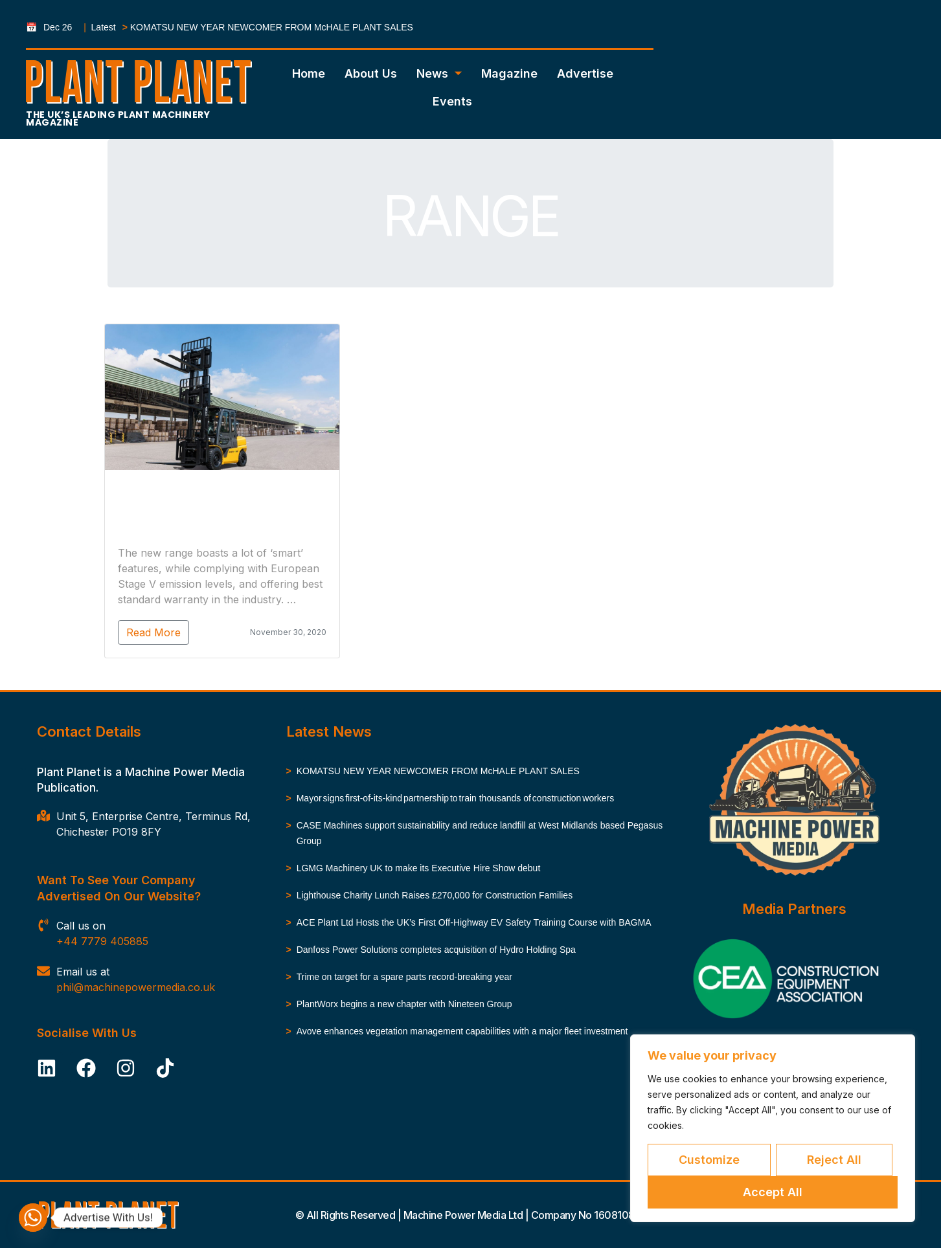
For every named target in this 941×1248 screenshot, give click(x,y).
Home (308, 73)
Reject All (834, 1159)
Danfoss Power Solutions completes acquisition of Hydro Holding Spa (436, 949)
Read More (118, 632)
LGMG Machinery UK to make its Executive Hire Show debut (420, 868)
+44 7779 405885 (102, 941)
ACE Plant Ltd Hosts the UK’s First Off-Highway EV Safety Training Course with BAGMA (474, 922)
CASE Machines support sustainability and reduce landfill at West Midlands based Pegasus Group (480, 833)
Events (452, 101)
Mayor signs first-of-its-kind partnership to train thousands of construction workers (457, 798)
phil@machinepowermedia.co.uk (135, 987)
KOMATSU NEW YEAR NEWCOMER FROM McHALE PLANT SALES (271, 27)
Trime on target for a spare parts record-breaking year (404, 977)
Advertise (585, 73)
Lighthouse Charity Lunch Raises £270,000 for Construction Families (435, 895)
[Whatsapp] (33, 1217)
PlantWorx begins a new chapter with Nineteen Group (404, 1004)
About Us (371, 73)
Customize (709, 1159)
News (439, 73)
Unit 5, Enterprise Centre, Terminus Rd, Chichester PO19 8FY (153, 824)
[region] (772, 1128)
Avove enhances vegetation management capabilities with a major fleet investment (464, 1031)
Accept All (772, 1192)
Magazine (509, 73)
